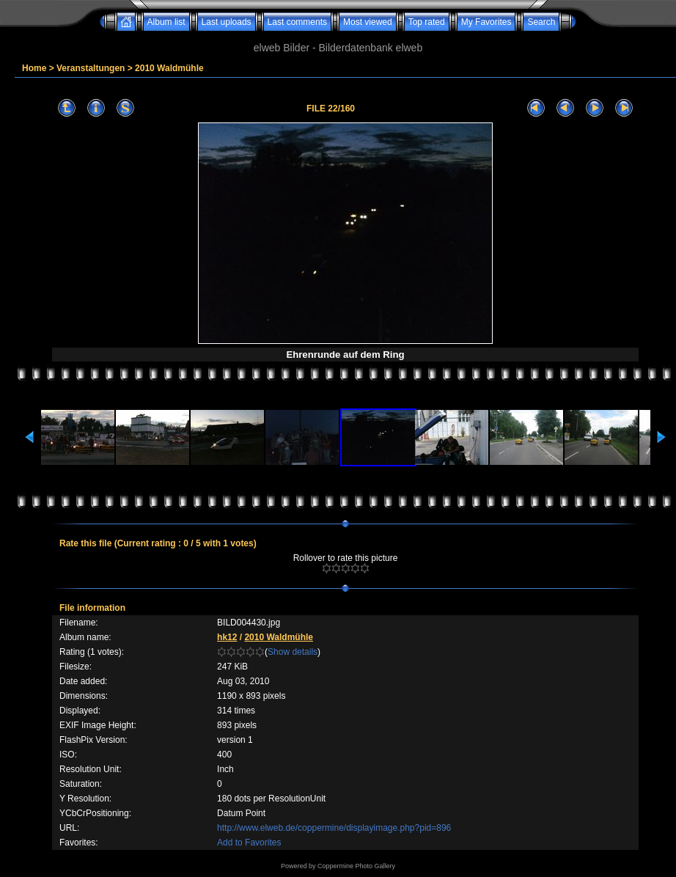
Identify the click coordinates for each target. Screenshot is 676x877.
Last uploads (226, 22)
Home (34, 68)
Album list (166, 22)
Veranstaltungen (90, 68)
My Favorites (486, 22)
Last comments (297, 22)
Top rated (426, 22)
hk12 (227, 637)
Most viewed (367, 22)
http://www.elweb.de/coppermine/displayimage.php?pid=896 (334, 828)
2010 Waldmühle (169, 68)
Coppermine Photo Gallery (356, 866)
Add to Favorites (249, 842)
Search (541, 22)
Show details (292, 652)
